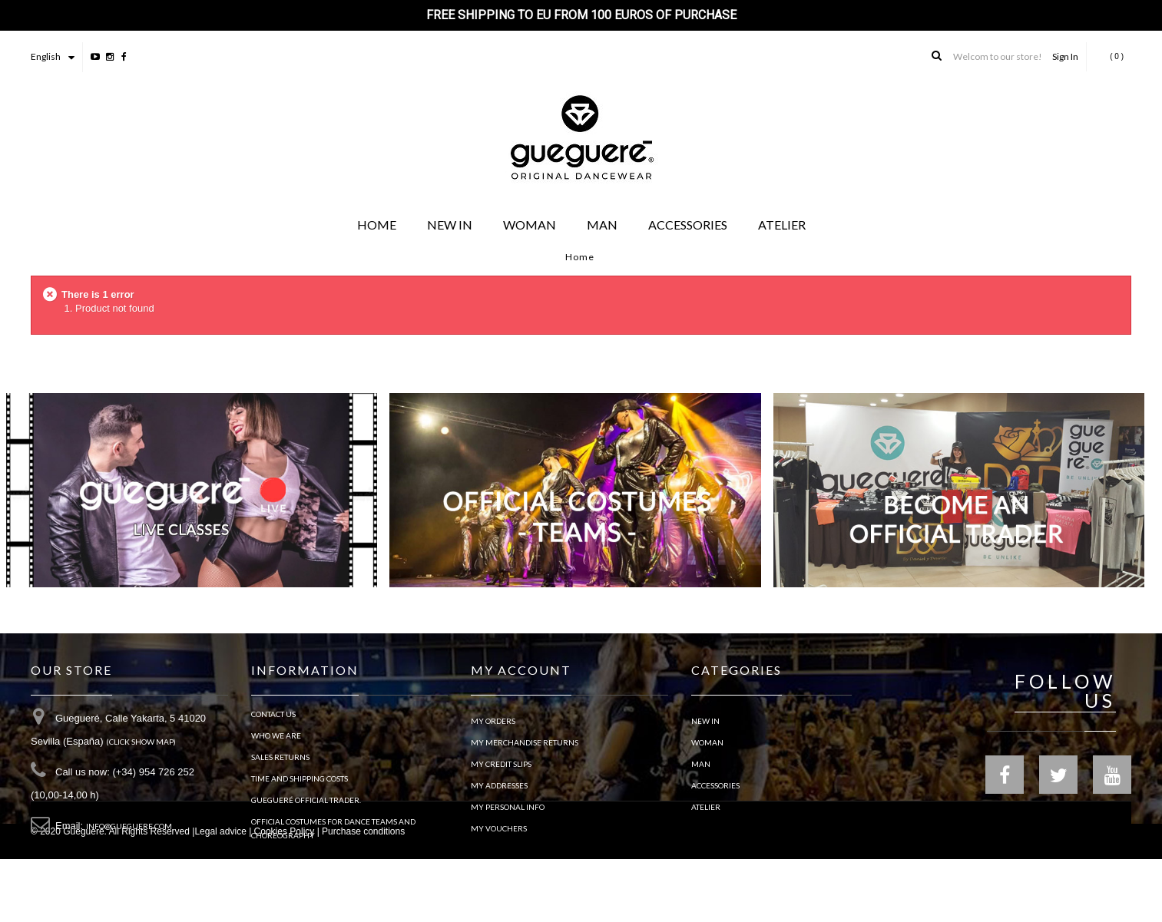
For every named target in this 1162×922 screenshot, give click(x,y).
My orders (493, 720)
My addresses (499, 785)
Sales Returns (280, 763)
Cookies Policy (284, 894)
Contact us (273, 720)
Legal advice (220, 894)
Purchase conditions (363, 894)
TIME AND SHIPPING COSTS (299, 785)
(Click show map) (141, 748)
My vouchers (499, 828)
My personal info (508, 806)
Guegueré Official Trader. (306, 806)
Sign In (1065, 56)
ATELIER (705, 806)
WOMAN (707, 742)
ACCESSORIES (715, 785)
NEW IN (705, 720)
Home (579, 257)
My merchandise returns (524, 742)
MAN (700, 763)
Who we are (276, 742)
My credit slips (501, 763)
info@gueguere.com (129, 833)
